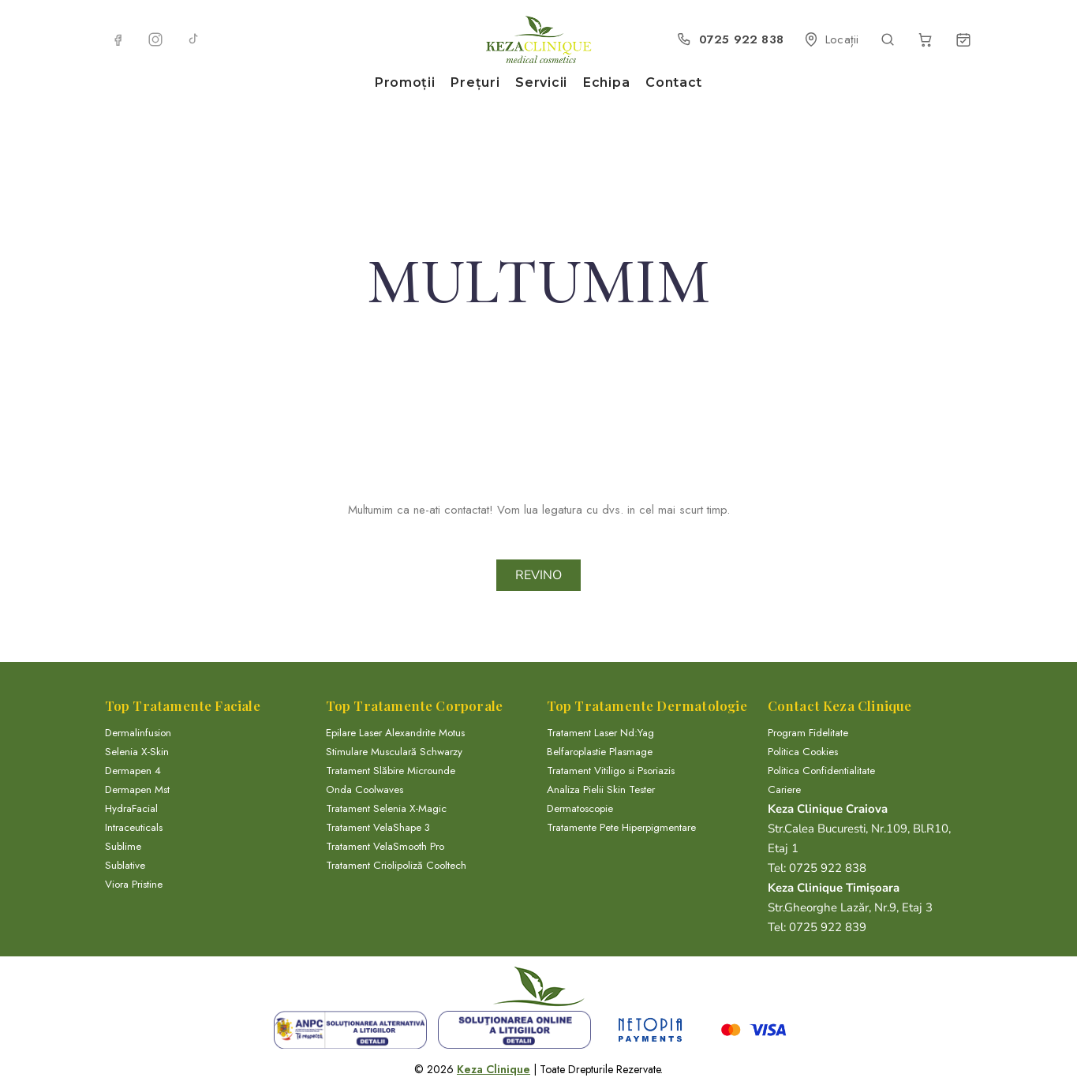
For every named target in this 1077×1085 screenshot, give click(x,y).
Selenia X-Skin (137, 751)
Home (509, 319)
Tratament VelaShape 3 (378, 827)
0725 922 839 (826, 927)
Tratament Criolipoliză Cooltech (396, 865)
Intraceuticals (134, 827)
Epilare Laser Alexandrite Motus (395, 732)
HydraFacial (131, 808)
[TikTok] (193, 39)
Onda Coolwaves (364, 789)
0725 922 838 (826, 868)
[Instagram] (155, 39)
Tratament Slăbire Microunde (390, 770)
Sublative (125, 865)
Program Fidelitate (808, 732)
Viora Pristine (134, 884)
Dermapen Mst (137, 789)
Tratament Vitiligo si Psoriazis (611, 770)
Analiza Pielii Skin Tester (601, 789)
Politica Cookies (803, 751)
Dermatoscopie (580, 808)
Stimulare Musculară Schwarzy (394, 751)
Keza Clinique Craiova (828, 809)
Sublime (123, 846)
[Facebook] (117, 39)
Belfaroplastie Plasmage (600, 751)
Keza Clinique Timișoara (833, 888)
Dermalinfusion (138, 732)
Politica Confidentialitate (821, 770)
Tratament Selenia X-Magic (386, 808)
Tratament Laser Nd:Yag (600, 732)
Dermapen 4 (133, 770)
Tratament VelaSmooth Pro (385, 846)
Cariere (784, 789)
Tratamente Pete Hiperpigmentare (621, 827)
